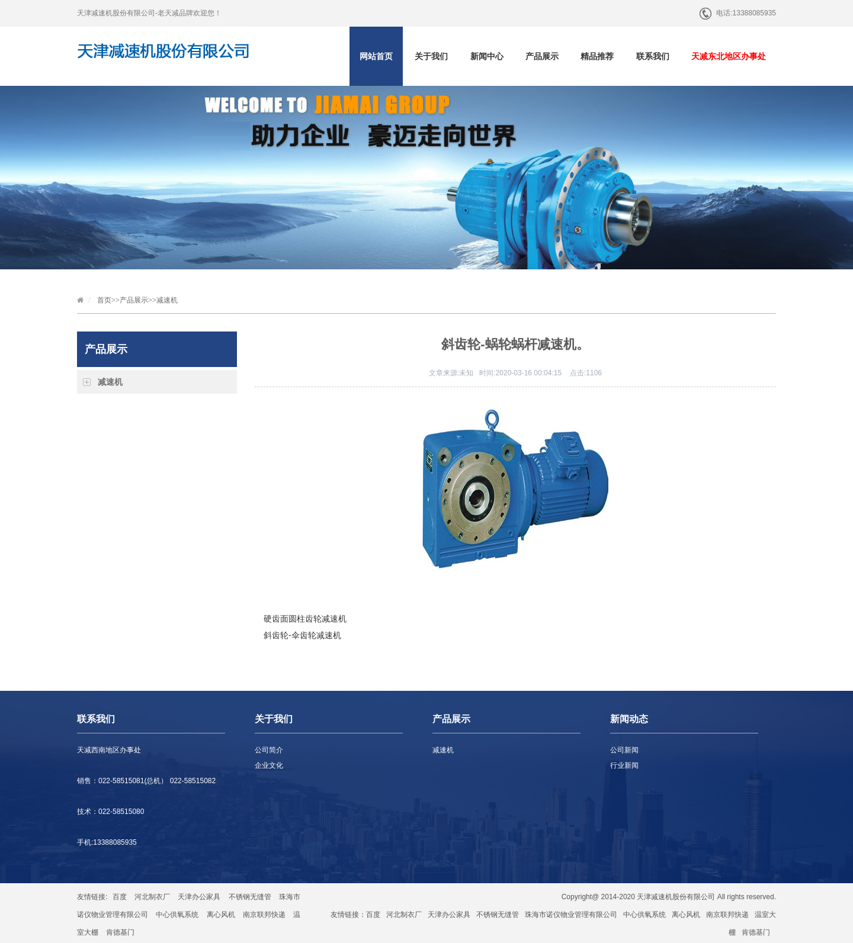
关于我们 (431, 56)
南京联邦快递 (264, 914)
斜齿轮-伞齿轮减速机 (302, 635)
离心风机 (221, 914)
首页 (104, 300)
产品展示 (542, 56)
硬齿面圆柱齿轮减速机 (305, 618)
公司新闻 (624, 750)
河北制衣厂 (152, 897)
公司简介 (269, 750)
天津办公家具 (199, 897)
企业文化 (269, 765)
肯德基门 (120, 932)
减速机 (167, 300)
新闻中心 (487, 56)
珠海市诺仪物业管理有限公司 (571, 914)
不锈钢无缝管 (250, 897)
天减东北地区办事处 (728, 56)
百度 (120, 897)
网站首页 (376, 56)
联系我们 (652, 56)
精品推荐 (597, 56)
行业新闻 (624, 765)
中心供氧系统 (177, 914)
